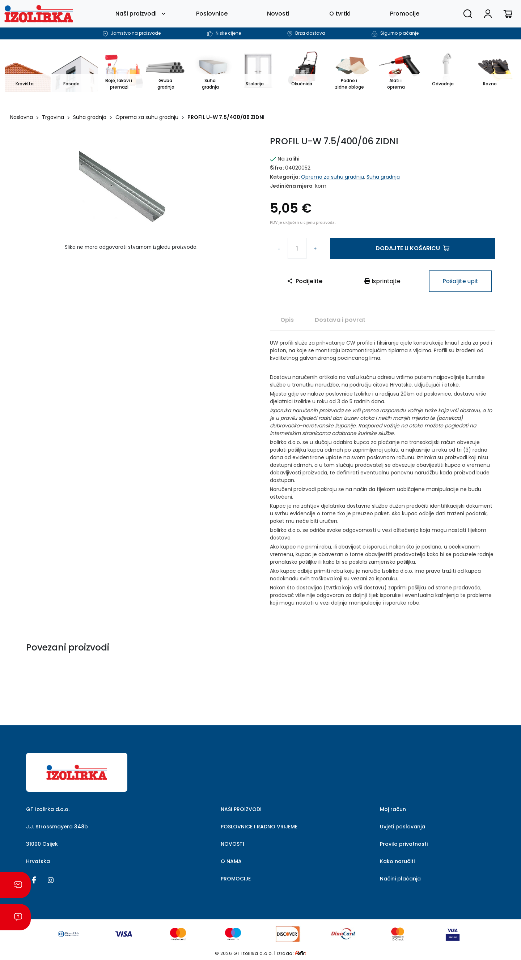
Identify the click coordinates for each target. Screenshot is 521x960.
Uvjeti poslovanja (402, 826)
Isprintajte (382, 281)
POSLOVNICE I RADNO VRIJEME (259, 826)
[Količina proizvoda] (297, 248)
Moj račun (393, 809)
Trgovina (53, 117)
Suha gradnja (89, 117)
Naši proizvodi (136, 13)
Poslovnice (212, 13)
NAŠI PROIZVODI (241, 809)
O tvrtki (340, 13)
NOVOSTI (232, 844)
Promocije (404, 13)
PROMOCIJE (236, 878)
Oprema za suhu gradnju (146, 117)
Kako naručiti (397, 861)
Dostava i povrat (340, 320)
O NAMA (231, 861)
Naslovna (21, 117)
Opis (287, 320)
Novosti (278, 13)
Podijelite (304, 281)
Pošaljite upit (460, 281)
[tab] (287, 319)
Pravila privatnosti (404, 844)
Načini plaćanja (400, 878)
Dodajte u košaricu (412, 248)
